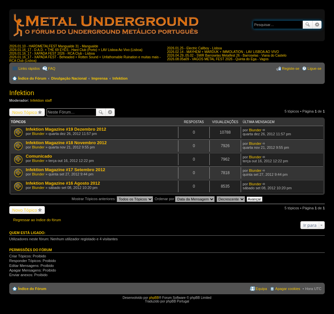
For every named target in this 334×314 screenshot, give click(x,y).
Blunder (38, 134)
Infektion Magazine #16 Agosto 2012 (63, 183)
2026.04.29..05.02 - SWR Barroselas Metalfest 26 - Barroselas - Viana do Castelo (227, 55)
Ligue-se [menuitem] (314, 68)
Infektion (120, 78)
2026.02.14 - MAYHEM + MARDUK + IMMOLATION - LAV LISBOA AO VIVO (223, 52)
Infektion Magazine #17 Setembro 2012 (65, 169)
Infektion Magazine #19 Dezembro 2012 (66, 129)
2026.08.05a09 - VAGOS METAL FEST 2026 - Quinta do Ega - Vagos (218, 59)
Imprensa (100, 78)
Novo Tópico (24, 112)
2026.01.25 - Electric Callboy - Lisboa (194, 48)
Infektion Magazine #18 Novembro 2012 (66, 142)
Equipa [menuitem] (261, 289)
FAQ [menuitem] (51, 68)
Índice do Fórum (32, 78)
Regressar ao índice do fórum (37, 220)
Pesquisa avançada (317, 25)
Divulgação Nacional (69, 78)
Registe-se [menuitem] (290, 68)
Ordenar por (185, 199)
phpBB (154, 298)
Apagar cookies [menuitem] (287, 289)
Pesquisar (308, 25)
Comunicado (39, 156)
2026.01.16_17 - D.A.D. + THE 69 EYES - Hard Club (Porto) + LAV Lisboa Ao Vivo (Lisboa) (75, 50)
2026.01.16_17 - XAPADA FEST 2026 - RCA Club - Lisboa (52, 53)
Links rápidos (29, 68)
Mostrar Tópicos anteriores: (112, 199)
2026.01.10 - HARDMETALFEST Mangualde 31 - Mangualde (53, 46)
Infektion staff (41, 100)
